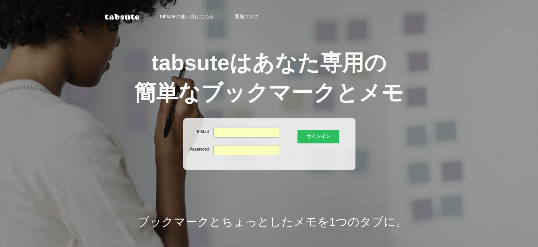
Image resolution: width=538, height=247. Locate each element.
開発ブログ (247, 16)
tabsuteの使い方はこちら (187, 16)
